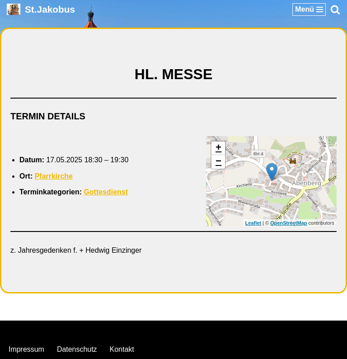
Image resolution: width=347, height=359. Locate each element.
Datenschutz (77, 349)
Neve (127, 330)
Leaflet (253, 223)
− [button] (218, 162)
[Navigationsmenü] (309, 9)
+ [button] (218, 148)
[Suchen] (335, 9)
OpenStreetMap (288, 223)
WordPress (210, 330)
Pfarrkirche (54, 176)
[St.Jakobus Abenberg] (41, 9)
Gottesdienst (106, 192)
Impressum (26, 349)
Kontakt (122, 349)
